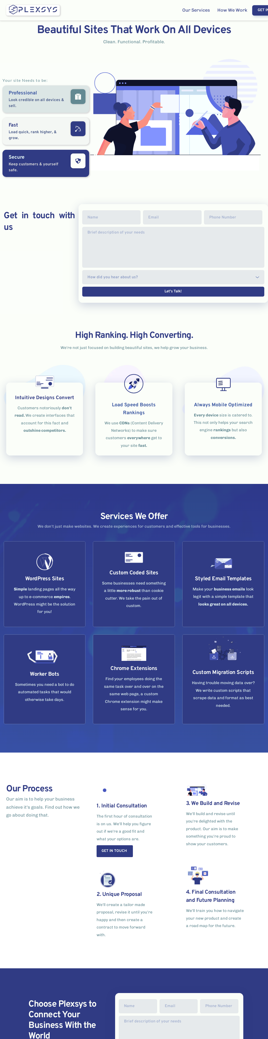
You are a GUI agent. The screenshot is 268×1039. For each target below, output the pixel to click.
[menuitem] (196, 10)
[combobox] (173, 277)
